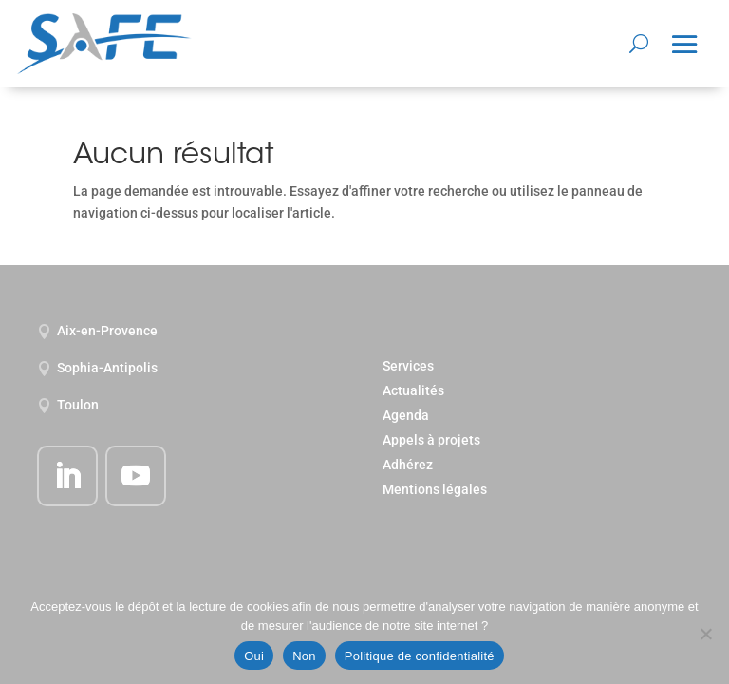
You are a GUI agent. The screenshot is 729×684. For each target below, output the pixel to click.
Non (304, 656)
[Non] (705, 633)
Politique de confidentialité (420, 656)
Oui (254, 656)
